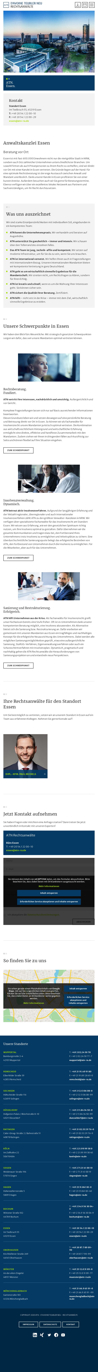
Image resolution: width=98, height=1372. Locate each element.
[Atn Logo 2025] (22, 5)
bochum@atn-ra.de (79, 1221)
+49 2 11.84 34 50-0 (82, 1115)
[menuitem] (90, 5)
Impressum (28, 1329)
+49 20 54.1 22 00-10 (24, 118)
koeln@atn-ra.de (78, 1161)
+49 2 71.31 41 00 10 (82, 1173)
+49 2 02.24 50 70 (81, 1057)
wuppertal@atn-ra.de (80, 1065)
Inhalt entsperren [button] (49, 898)
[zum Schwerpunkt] (18, 455)
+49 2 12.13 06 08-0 (82, 1095)
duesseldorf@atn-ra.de (81, 1123)
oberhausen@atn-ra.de (81, 1262)
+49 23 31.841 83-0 (82, 1192)
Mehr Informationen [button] (49, 891)
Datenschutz (50, 1329)
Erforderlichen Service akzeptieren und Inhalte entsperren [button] (49, 906)
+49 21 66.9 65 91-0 (82, 1293)
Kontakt (70, 1329)
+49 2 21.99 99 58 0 (82, 1153)
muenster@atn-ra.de (80, 1282)
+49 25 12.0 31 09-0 (82, 1274)
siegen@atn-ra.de (78, 1180)
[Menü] (90, 5)
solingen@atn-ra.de (79, 1103)
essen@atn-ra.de (19, 125)
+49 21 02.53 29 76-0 (83, 1134)
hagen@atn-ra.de (78, 1200)
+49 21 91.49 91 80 (81, 1076)
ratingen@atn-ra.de (79, 1142)
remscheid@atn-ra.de (80, 1084)
